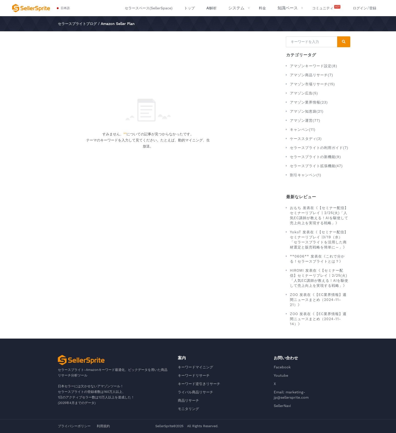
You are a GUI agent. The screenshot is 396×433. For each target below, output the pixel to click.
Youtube (281, 375)
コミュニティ (326, 7)
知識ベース (288, 8)
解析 (211, 8)
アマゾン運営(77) (305, 120)
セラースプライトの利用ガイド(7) (319, 148)
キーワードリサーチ (194, 375)
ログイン (360, 8)
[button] (63, 8)
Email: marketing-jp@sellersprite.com (291, 394)
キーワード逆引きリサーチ (199, 384)
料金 (262, 8)
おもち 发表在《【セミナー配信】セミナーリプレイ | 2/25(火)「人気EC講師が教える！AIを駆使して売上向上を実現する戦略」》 (319, 215)
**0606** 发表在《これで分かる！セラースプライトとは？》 (317, 258)
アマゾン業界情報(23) (309, 102)
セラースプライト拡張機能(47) (316, 166)
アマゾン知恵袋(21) (307, 111)
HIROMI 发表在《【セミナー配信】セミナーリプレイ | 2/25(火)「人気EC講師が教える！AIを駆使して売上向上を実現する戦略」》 (319, 278)
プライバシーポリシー (74, 426)
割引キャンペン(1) (305, 175)
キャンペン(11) (302, 130)
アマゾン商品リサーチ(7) (311, 75)
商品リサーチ (188, 400)
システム (236, 8)
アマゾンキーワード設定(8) (313, 66)
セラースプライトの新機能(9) (315, 157)
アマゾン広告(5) (304, 93)
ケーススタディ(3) (306, 139)
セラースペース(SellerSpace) (148, 8)
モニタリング (188, 409)
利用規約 (103, 426)
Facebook (282, 367)
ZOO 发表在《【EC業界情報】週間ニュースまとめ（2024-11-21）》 (318, 300)
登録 (372, 8)
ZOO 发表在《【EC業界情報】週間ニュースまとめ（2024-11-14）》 (318, 319)
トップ (189, 8)
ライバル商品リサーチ (195, 392)
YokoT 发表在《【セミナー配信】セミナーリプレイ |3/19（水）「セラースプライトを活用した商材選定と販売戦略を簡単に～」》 (319, 239)
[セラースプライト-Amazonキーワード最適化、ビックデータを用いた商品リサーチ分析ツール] (31, 8)
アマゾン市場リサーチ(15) (312, 84)
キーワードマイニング (195, 367)
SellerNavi (282, 406)
